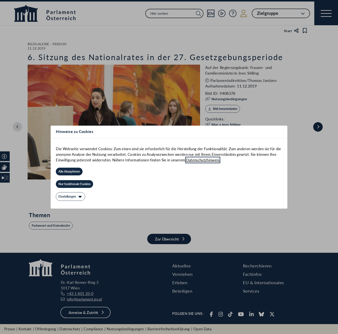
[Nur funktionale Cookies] (74, 184)
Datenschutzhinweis (202, 160)
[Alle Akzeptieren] (69, 171)
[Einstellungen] (70, 196)
